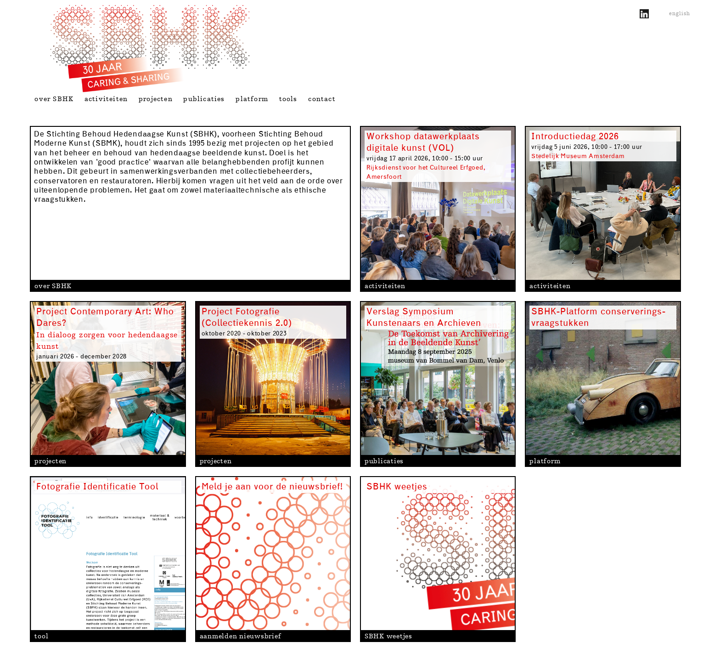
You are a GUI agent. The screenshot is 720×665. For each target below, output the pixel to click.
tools (288, 99)
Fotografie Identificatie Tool (97, 486)
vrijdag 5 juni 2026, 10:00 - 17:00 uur (586, 147)
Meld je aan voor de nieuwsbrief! (272, 486)
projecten (156, 99)
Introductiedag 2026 (575, 136)
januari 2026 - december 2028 (81, 356)
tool (41, 636)
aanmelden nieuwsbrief (240, 636)
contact (321, 99)
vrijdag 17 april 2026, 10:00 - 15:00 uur (424, 158)
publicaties (204, 99)
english (679, 13)
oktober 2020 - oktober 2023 (244, 333)
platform (252, 99)
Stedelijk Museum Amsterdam (577, 156)
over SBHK (53, 99)
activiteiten (106, 99)
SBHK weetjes (397, 486)
